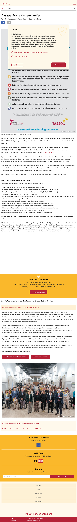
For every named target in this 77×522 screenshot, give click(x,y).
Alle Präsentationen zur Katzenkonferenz (15, 357)
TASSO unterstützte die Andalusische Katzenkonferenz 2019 (20, 423)
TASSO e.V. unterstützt (48, 152)
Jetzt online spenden (38, 292)
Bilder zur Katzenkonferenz (40, 357)
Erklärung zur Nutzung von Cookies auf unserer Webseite (31, 52)
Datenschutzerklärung (20, 56)
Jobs (38, 489)
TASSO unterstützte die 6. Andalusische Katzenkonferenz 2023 (21, 307)
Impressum (38, 501)
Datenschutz (38, 493)
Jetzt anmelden (62, 476)
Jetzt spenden (12, 519)
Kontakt (38, 485)
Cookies (38, 497)
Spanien (10, 8)
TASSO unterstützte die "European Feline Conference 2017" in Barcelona (24, 429)
